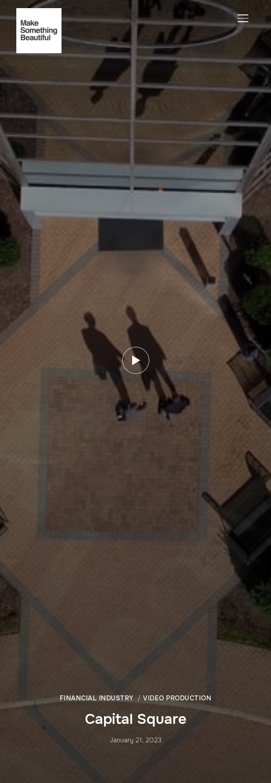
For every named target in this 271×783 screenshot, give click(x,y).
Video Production (177, 698)
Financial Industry (96, 698)
